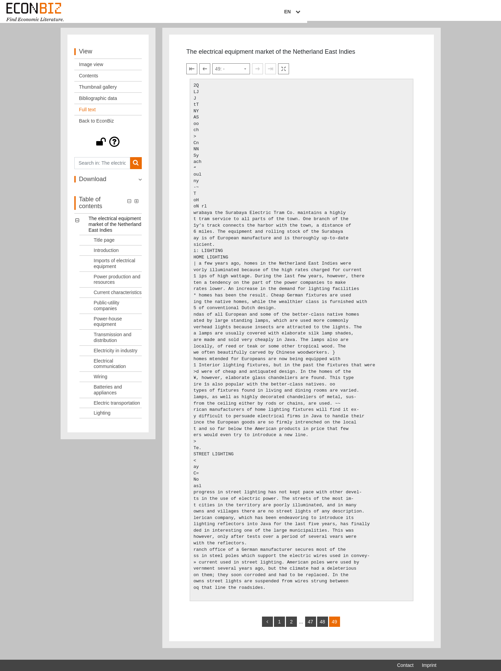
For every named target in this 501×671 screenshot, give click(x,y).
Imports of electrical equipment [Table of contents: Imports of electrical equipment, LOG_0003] (114, 268)
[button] (108, 146)
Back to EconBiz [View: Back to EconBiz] (96, 125)
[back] (267, 626)
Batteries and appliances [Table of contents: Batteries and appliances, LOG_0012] (108, 394)
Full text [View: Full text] (87, 114)
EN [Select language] (431, 12)
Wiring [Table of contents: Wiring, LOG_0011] (101, 381)
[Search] (135, 168)
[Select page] (231, 74)
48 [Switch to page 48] (322, 626)
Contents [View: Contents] (88, 80)
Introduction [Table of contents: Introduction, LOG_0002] (106, 255)
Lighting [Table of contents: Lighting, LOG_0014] (102, 418)
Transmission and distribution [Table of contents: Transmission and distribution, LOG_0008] (112, 342)
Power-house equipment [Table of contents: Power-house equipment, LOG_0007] (108, 326)
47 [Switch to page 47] (310, 626)
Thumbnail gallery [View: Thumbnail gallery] (98, 91)
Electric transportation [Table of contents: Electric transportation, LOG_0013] (117, 407)
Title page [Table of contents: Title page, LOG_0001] (104, 245)
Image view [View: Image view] (91, 69)
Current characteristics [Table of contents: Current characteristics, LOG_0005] (118, 297)
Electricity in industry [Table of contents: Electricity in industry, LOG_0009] (116, 355)
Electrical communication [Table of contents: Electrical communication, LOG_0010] (110, 368)
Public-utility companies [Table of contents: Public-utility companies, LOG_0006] (107, 310)
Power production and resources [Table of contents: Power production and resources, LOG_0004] (117, 284)
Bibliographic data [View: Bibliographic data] (98, 103)
